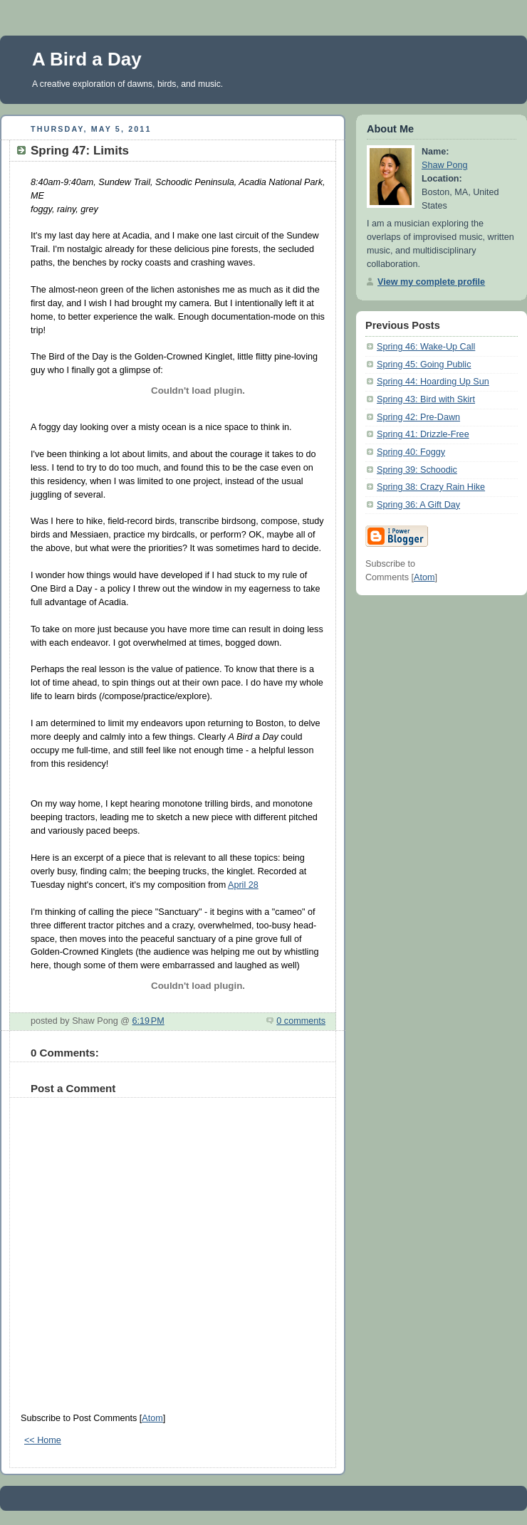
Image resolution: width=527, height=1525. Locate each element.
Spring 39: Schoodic (417, 470)
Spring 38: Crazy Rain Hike (431, 487)
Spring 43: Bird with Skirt (426, 399)
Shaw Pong (445, 165)
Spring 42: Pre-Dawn (418, 417)
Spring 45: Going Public (424, 365)
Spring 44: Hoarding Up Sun (433, 382)
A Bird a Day (87, 59)
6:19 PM (148, 1021)
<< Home (42, 1440)
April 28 (243, 885)
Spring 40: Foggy (411, 452)
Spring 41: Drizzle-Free (423, 434)
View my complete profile (431, 282)
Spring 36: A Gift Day (418, 505)
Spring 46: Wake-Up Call (426, 347)
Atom (152, 1418)
